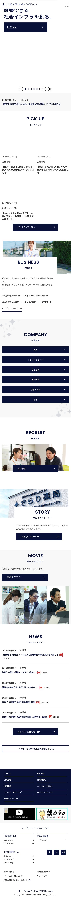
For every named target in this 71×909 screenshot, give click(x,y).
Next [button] (44, 89)
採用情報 (7, 786)
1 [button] (25, 89)
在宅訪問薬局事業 (9, 291)
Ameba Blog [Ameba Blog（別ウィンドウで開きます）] (8, 840)
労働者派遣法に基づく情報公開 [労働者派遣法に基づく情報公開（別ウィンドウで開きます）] (15, 880)
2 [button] (28, 89)
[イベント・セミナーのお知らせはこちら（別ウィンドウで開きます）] (35, 744)
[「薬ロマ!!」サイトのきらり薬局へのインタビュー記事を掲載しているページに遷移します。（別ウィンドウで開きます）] (51, 814)
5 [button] (37, 89)
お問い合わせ (9, 872)
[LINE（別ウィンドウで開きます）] (63, 852)
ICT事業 (45, 298)
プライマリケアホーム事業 (34, 291)
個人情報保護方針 (43, 872)
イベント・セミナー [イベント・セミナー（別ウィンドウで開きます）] (12, 792)
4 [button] (34, 89)
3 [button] (31, 89)
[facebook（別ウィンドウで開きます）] (49, 852)
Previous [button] (21, 89)
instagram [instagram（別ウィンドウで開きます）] (7, 856)
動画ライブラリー (11, 799)
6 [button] (40, 89)
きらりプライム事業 (10, 298)
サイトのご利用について (13, 876)
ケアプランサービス (10, 304)
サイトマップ (42, 876)
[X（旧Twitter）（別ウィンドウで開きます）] (56, 852)
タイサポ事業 (30, 298)
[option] (35, 47)
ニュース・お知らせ (44, 786)
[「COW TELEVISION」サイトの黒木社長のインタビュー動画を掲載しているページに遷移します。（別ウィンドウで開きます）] (19, 814)
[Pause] (50, 89)
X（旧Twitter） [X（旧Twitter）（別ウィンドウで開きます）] (9, 843)
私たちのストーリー (44, 792)
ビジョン (12, 27)
